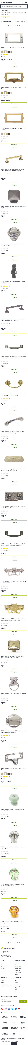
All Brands (3, 963)
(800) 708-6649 (5, 951)
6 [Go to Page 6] (19, 25)
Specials (3, 968)
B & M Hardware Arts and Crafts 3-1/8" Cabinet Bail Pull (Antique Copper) (13, 507)
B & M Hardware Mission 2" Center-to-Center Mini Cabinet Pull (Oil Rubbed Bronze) (13, 319)
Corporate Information (6, 986)
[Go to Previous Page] (6, 26)
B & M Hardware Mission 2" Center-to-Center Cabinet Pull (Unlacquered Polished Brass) (12, 170)
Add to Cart (14, 182)
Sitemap (16, 1041)
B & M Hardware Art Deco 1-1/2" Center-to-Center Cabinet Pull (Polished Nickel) (13, 731)
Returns (16, 974)
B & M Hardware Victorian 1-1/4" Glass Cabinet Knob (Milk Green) (12, 810)
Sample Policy (18, 968)
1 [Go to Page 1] (8, 25)
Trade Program (18, 986)
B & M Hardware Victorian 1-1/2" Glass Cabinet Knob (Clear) (12, 847)
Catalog (16, 982)
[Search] (14, 6)
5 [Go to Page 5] (17, 25)
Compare (14, 66)
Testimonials (4, 984)
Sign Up (16, 965)
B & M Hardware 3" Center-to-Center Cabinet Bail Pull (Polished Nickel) (13, 582)
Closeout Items (5, 966)
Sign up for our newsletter (7, 999)
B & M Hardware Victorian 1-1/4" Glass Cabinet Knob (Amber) (12, 922)
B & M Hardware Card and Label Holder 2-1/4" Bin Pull (13, 769)
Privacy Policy (4, 1041)
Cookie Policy (11, 1041)
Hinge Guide (18, 988)
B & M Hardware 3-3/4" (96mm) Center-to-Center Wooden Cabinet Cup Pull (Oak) (13, 469)
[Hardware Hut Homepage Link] (6, 2)
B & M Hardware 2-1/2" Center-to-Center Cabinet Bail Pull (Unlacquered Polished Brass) (13, 619)
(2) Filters (5, 17)
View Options (14, 63)
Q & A (16, 991)
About (2, 980)
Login (16, 963)
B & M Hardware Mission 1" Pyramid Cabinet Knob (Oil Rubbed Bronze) (13, 207)
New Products (4, 965)
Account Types (18, 984)
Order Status (18, 972)
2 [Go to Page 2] (10, 25)
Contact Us (17, 970)
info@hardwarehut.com (6, 952)
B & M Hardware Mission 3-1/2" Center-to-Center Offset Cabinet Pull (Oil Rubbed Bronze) (13, 544)
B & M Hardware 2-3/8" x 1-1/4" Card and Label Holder (13, 129)
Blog (16, 980)
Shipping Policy (18, 966)
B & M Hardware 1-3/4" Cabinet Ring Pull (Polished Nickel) (13, 694)
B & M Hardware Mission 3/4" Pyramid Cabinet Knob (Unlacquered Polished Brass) (12, 657)
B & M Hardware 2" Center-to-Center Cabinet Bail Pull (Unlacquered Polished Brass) (13, 394)
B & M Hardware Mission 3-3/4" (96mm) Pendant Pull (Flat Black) (13, 282)
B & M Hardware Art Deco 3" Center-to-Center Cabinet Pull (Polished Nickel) (12, 432)
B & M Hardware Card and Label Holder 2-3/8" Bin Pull (13, 88)
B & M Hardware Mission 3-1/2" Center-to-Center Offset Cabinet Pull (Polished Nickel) (13, 357)
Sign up (23, 1001)
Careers (3, 982)
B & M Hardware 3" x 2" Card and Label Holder (13, 48)
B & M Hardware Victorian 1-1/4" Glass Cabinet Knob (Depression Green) (12, 885)
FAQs (16, 989)
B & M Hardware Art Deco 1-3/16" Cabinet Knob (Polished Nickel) (13, 244)
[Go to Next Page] (22, 26)
